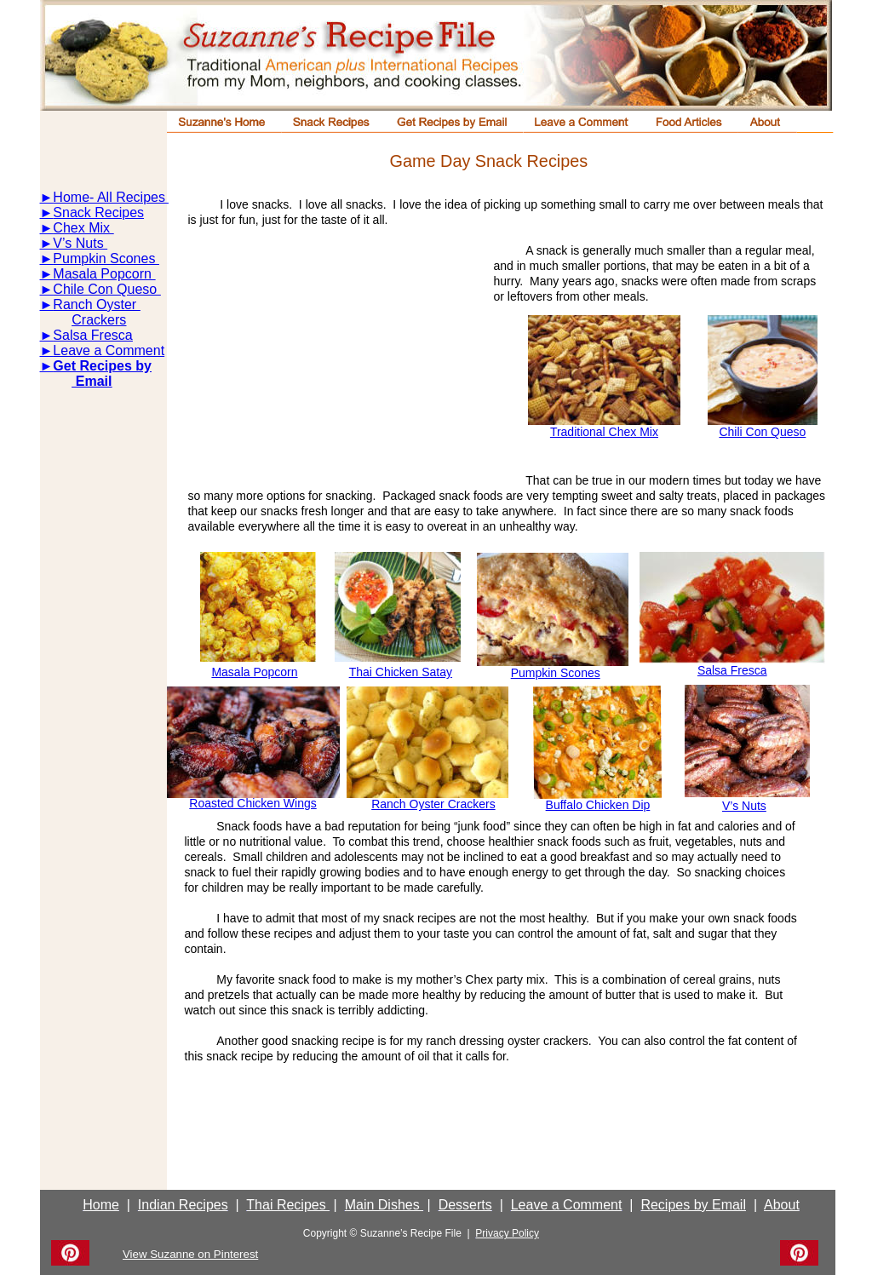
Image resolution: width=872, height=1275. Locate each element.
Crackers (99, 320)
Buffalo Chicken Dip (598, 805)
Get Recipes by (102, 366)
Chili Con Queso (762, 432)
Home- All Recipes (109, 197)
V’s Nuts (80, 243)
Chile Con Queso (106, 289)
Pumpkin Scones (106, 258)
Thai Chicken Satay (400, 672)
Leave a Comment (108, 350)
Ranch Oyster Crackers (433, 804)
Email (92, 381)
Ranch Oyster (96, 304)
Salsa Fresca (92, 335)
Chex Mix (83, 228)
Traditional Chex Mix (604, 432)
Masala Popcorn (104, 274)
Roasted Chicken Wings (252, 803)
